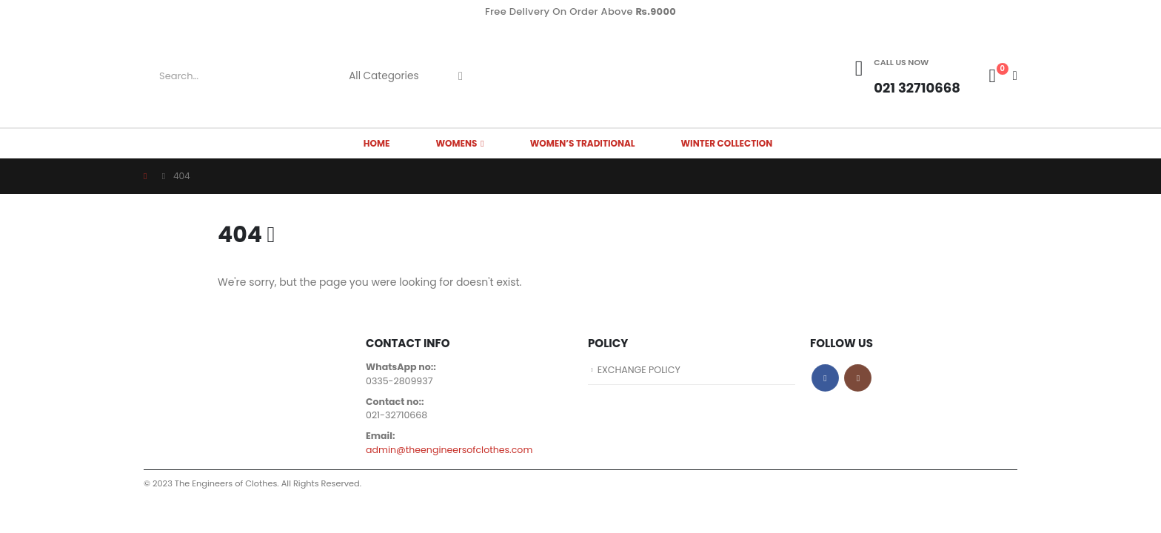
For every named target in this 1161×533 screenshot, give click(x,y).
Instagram (857, 378)
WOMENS (456, 143)
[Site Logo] (580, 76)
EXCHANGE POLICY (639, 369)
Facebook (825, 378)
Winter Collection (727, 143)
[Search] (461, 76)
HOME (377, 143)
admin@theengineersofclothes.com (449, 449)
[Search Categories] (389, 76)
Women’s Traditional (582, 143)
